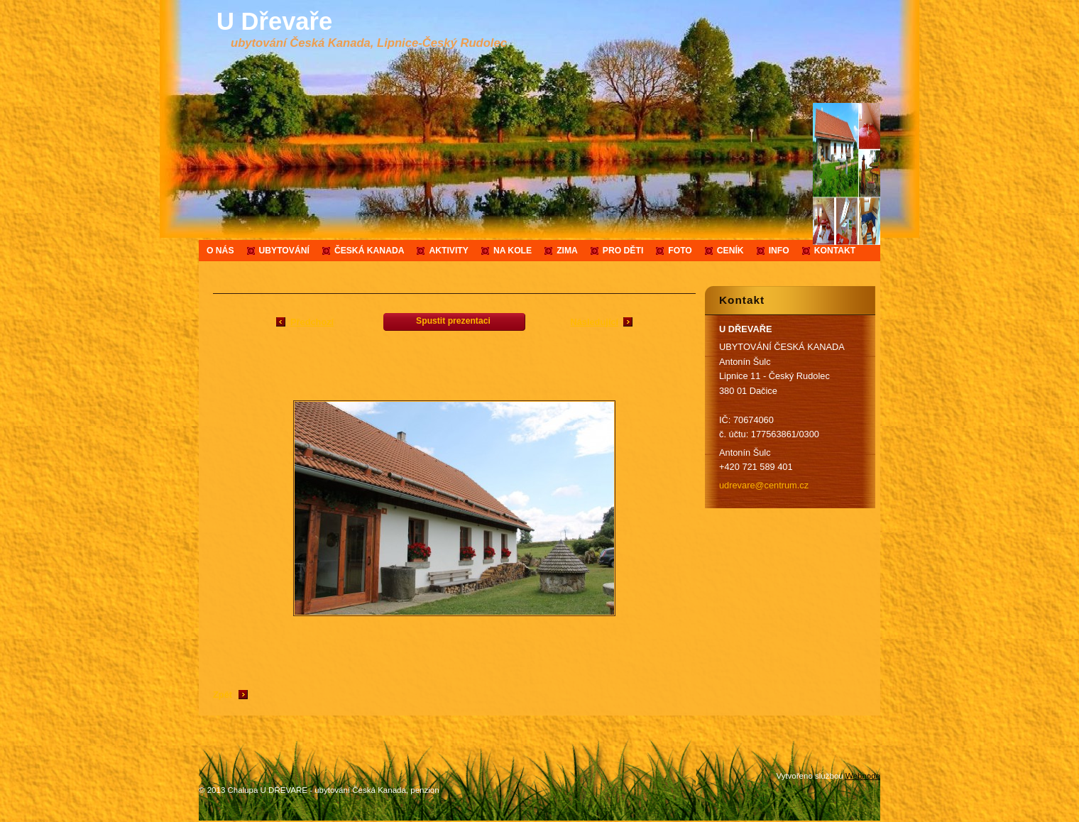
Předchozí (312, 322)
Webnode (862, 776)
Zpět (222, 694)
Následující (594, 322)
